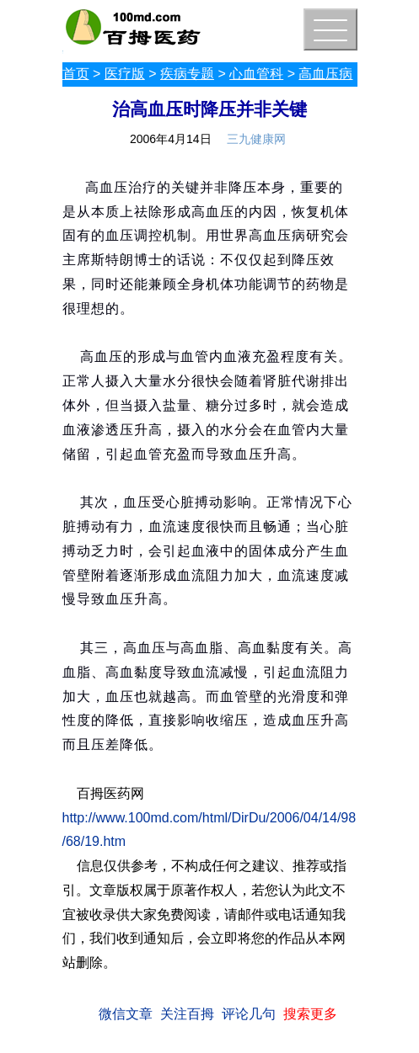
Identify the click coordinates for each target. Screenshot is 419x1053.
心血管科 (256, 73)
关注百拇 (187, 1014)
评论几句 (249, 1014)
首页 (75, 73)
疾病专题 (187, 73)
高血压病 (325, 73)
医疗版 (125, 73)
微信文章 (126, 1014)
